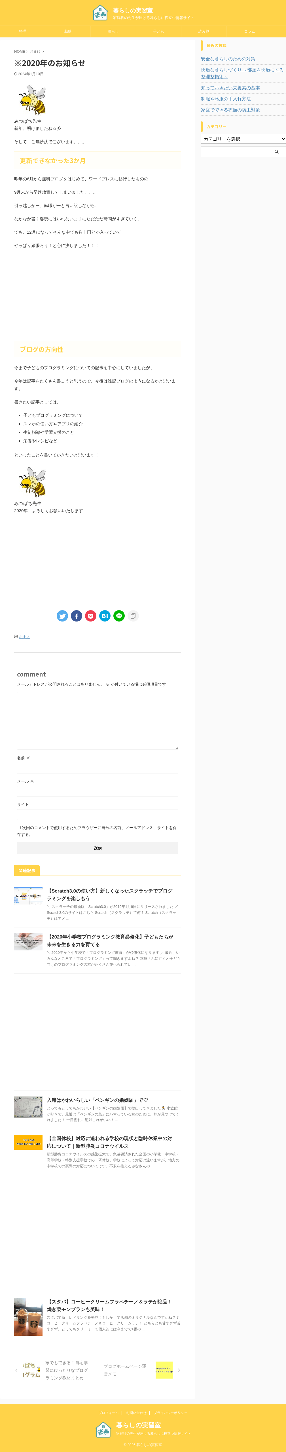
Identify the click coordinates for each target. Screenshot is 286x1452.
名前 (23, 757)
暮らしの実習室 (133, 10)
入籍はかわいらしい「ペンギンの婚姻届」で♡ (94, 1099)
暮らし (113, 31)
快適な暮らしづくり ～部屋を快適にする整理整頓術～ (243, 73)
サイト (23, 803)
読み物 (203, 31)
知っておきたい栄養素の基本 (227, 88)
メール (25, 780)
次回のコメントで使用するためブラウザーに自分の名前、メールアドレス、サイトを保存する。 (97, 830)
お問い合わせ (136, 1412)
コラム (249, 31)
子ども (158, 31)
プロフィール (108, 1412)
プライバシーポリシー (171, 1412)
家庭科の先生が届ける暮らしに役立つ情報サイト (153, 1433)
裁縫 (68, 31)
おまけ (24, 636)
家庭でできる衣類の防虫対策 (227, 110)
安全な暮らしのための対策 (225, 59)
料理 (22, 31)
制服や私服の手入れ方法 (223, 99)
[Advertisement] (97, 294)
